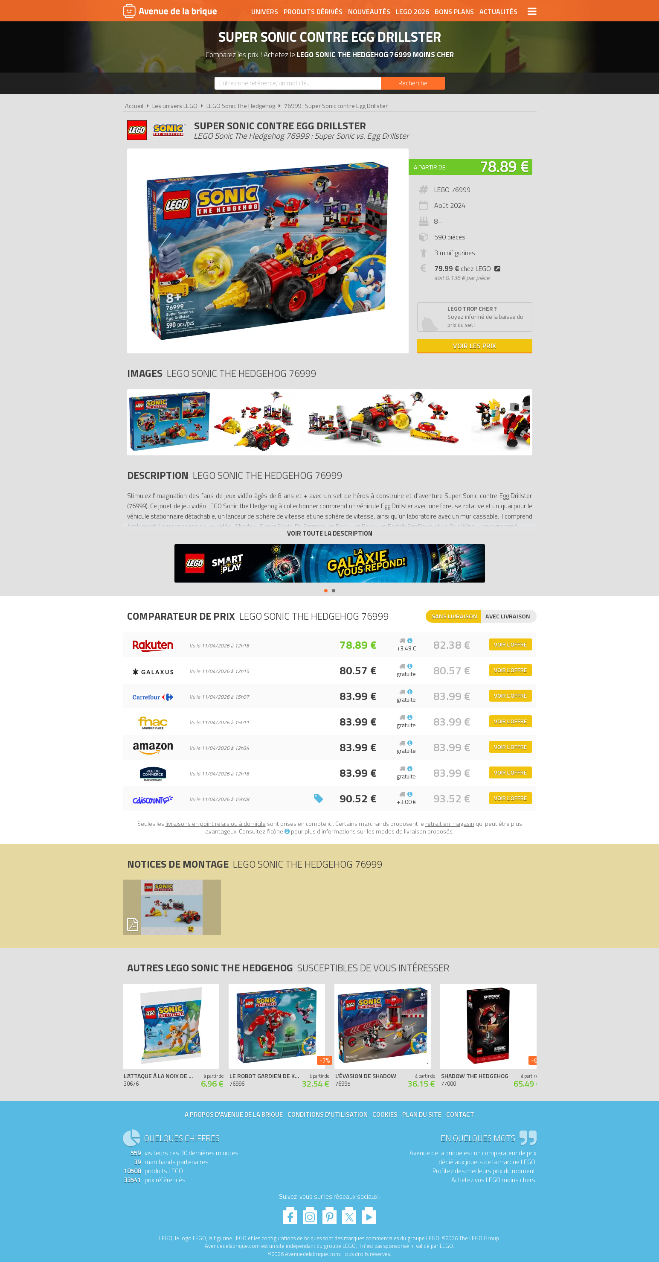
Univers (264, 11)
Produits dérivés (313, 11)
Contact (460, 1114)
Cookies (385, 1114)
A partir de (429, 167)
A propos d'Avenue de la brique (234, 1114)
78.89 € (504, 166)
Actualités (498, 11)
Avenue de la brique (170, 10)
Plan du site (421, 1114)
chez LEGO (469, 268)
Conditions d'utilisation (327, 1114)
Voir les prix (474, 346)
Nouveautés (369, 11)
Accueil (134, 106)
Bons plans (454, 11)
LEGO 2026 (412, 11)
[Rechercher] (413, 83)
